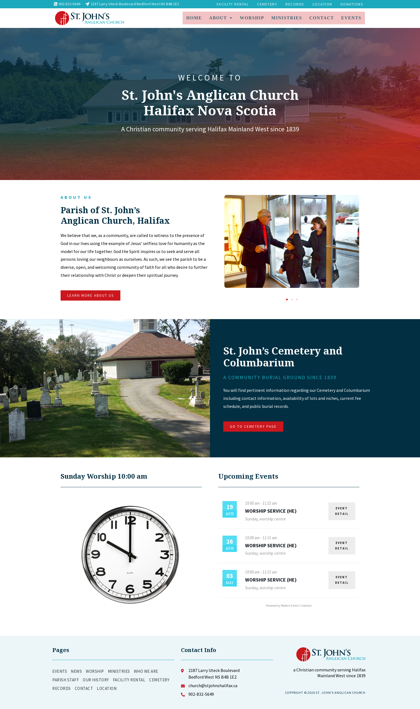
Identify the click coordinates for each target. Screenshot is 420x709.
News (76, 671)
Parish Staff (65, 679)
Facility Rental (233, 4)
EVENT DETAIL (342, 511)
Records (295, 4)
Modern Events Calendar (296, 606)
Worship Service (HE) (271, 511)
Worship (252, 17)
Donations (352, 4)
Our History (96, 679)
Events (351, 17)
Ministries (286, 17)
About (221, 17)
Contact (321, 17)
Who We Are (146, 671)
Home (194, 17)
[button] (287, 299)
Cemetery (267, 4)
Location (322, 4)
